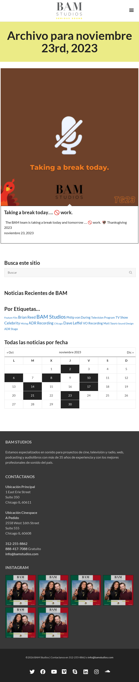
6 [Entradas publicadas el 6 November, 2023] (14, 378)
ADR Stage (11, 329)
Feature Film (10, 317)
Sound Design (126, 323)
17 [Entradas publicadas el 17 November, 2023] (89, 386)
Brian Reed (27, 317)
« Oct (10, 352)
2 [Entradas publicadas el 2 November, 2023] (70, 369)
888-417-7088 (16, 549)
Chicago (58, 323)
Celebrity (12, 323)
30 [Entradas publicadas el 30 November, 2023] (70, 404)
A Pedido (12, 518)
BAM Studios (51, 316)
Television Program (103, 317)
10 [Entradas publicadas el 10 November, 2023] (89, 378)
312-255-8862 (16, 543)
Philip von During (78, 317)
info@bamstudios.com (21, 554)
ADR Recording (41, 323)
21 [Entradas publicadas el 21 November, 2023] (32, 395)
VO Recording (93, 323)
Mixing (24, 323)
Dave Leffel (72, 323)
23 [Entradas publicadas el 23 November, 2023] (70, 395)
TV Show (122, 317)
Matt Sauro (110, 323)
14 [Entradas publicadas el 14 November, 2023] (32, 386)
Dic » (130, 352)
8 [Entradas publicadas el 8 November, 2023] (51, 378)
